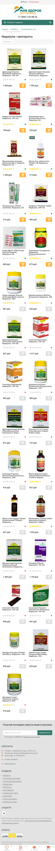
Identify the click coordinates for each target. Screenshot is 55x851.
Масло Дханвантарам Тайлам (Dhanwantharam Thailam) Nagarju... (39, 475)
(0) (9, 80)
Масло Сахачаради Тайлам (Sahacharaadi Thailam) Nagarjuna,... (14, 520)
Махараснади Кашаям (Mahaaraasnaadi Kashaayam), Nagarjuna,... (13, 565)
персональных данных (31, 737)
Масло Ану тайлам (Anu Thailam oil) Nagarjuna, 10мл (39, 163)
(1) (9, 124)
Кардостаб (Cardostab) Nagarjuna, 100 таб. (12, 117)
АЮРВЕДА (7, 776)
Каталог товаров (13, 22)
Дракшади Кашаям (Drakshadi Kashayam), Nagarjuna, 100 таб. (11, 74)
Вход (23, 2)
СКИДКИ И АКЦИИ (10, 802)
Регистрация (34, 2)
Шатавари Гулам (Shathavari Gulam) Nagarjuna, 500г (10, 699)
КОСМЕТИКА (7, 784)
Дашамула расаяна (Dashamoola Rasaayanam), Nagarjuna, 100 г (40, 386)
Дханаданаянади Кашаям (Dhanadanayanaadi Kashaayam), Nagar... (13, 431)
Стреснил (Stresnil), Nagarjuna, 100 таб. (10, 609)
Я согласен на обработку (21, 737)
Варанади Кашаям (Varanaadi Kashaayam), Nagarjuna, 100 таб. (12, 341)
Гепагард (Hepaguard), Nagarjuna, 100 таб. (12, 385)
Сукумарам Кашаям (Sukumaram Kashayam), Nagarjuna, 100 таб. (39, 609)
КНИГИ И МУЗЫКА (10, 799)
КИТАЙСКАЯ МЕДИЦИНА (12, 781)
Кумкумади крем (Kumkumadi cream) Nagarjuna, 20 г (37, 118)
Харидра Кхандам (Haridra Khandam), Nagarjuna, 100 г (14, 653)
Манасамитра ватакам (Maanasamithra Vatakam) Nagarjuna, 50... (13, 163)
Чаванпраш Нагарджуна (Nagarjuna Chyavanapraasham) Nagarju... (39, 253)
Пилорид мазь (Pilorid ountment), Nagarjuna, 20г (13, 207)
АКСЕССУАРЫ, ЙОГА (10, 793)
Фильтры (7, 42)
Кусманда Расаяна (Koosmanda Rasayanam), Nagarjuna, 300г (13, 475)
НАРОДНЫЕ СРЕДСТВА (11, 778)
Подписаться (44, 733)
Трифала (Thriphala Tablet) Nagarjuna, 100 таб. (40, 207)
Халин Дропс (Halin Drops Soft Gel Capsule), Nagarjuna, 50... (13, 252)
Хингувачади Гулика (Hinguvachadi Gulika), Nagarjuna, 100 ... (38, 654)
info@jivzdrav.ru (10, 763)
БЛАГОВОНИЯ (8, 790)
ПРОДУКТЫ (7, 787)
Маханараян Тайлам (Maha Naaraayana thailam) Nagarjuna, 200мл (40, 520)
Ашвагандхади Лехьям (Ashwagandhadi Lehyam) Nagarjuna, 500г (13, 297)
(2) (35, 124)
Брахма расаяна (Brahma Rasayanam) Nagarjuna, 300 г (40, 297)
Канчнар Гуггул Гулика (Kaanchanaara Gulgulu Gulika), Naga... (38, 431)
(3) (35, 169)
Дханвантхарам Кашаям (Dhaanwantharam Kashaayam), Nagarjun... (39, 74)
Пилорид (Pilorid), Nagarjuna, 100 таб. (37, 564)
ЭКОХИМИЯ (7, 796)
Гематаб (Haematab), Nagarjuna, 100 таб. (38, 341)
